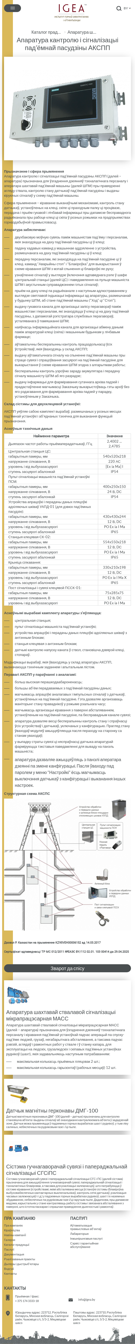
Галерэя (9, 1240)
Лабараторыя (79, 1233)
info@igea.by (86, 1299)
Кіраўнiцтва (12, 1230)
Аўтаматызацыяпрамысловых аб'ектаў (85, 1227)
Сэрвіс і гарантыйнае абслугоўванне (84, 1245)
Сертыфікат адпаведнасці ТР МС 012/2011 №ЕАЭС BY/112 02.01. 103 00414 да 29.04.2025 (66, 952)
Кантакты (10, 1273)
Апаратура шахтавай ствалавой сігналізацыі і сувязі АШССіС (83, 32)
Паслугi (9, 1249)
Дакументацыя (14, 1254)
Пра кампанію (13, 1225)
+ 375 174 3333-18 (27, 1301)
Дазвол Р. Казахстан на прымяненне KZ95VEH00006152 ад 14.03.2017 (52, 942)
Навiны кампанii (15, 1235)
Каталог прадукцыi (16, 1244)
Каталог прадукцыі (46, 32)
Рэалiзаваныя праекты (19, 1259)
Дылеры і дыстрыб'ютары (21, 1264)
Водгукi (9, 1268)
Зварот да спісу (67, 968)
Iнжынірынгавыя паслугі (86, 1238)
